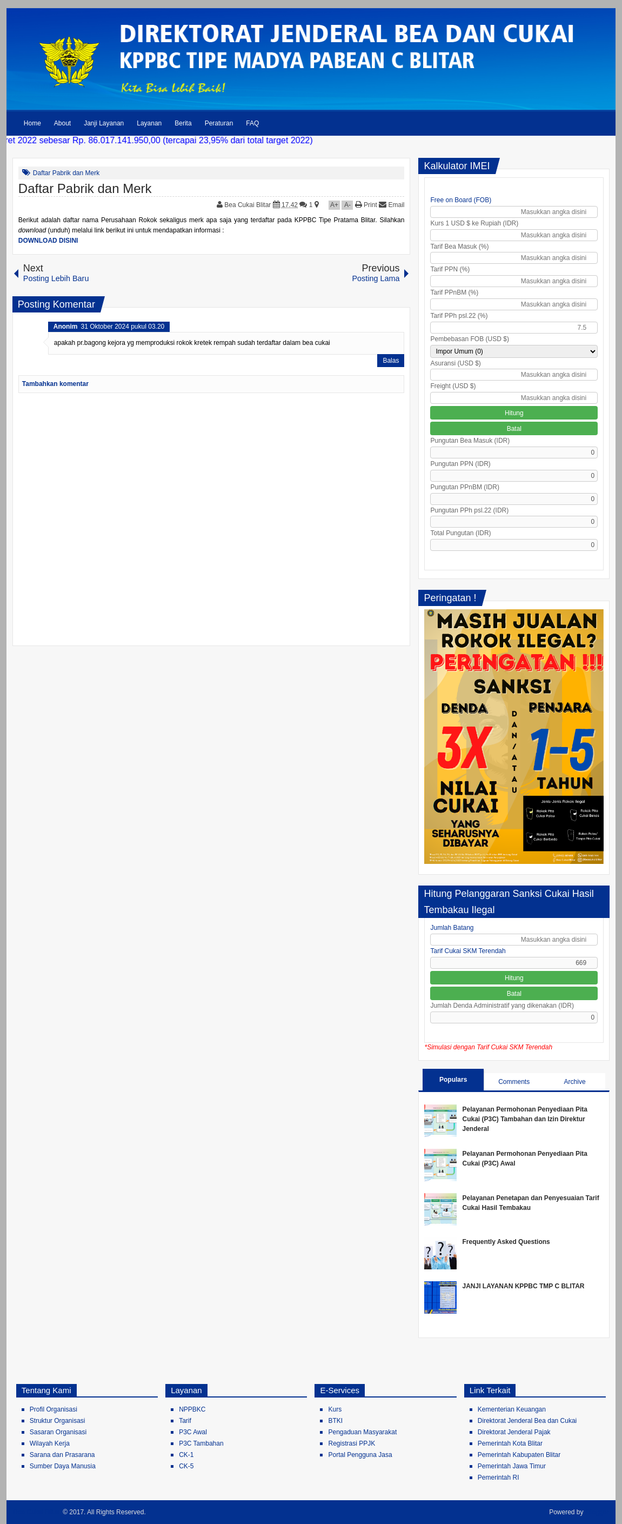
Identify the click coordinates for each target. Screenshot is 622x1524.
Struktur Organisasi (57, 1421)
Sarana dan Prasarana (62, 1455)
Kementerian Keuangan (512, 1409)
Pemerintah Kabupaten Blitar (519, 1455)
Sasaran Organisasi (58, 1432)
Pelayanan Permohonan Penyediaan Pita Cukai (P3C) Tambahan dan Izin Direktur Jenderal (524, 1119)
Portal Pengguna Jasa (360, 1455)
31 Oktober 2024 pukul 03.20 (122, 326)
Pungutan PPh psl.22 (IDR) (469, 510)
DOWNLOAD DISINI (48, 240)
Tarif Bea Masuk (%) (459, 246)
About (62, 123)
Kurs (335, 1409)
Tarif (185, 1421)
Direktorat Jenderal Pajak (514, 1432)
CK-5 (186, 1466)
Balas (391, 360)
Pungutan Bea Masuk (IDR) (470, 440)
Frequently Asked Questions (506, 1242)
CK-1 (186, 1455)
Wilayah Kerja (50, 1443)
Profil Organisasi (53, 1409)
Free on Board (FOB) (460, 200)
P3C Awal (193, 1432)
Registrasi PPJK (351, 1443)
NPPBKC (192, 1409)
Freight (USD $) (453, 386)
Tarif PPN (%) (450, 269)
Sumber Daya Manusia (63, 1466)
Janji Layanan (104, 123)
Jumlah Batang (451, 927)
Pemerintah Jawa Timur (512, 1466)
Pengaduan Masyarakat (362, 1432)
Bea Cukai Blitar (248, 205)
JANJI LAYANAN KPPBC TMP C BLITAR (523, 1286)
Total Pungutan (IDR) (460, 533)
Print (366, 205)
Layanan (149, 123)
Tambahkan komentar (55, 384)
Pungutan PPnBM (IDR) (464, 487)
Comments (514, 1082)
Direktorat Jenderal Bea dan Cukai (527, 1421)
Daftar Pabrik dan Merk (66, 173)
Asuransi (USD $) (455, 363)
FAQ (252, 123)
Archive (575, 1082)
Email (391, 205)
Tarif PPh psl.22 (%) (458, 316)
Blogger (597, 1512)
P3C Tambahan (201, 1443)
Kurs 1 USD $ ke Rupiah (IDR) (474, 223)
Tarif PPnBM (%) (454, 292)
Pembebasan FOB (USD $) (469, 339)
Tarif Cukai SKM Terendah (467, 951)
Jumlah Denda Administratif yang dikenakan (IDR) (501, 1005)
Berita (183, 123)
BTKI (335, 1421)
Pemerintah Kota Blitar (510, 1443)
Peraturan (219, 123)
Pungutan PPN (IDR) (460, 464)
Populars (453, 1079)
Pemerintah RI (498, 1477)
